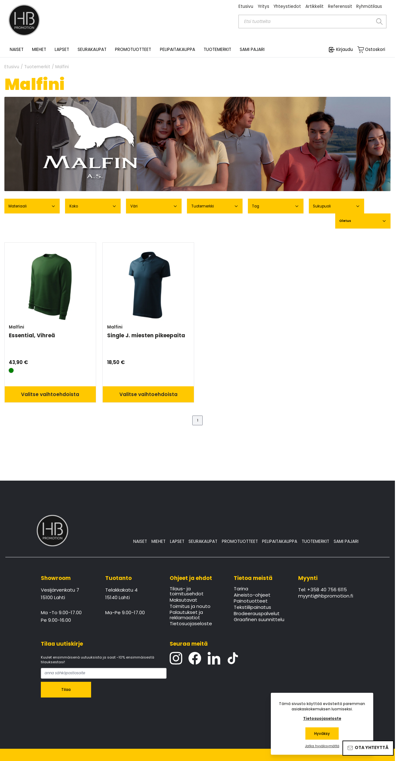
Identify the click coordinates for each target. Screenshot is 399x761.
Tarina (241, 589)
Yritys (263, 6)
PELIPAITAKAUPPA (279, 541)
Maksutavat (183, 600)
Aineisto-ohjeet (252, 595)
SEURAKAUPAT (92, 49)
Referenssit (340, 6)
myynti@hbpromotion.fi (325, 596)
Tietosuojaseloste (191, 624)
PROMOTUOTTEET (240, 541)
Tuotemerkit (37, 66)
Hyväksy (322, 733)
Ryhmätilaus (369, 6)
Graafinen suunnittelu (259, 620)
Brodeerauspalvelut (257, 614)
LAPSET (177, 541)
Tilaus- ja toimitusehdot (187, 591)
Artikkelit (314, 6)
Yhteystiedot (287, 6)
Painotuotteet (251, 601)
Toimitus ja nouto (190, 606)
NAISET (140, 541)
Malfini (62, 66)
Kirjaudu (344, 49)
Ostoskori (375, 49)
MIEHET (158, 541)
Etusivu (245, 6)
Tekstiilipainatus (252, 607)
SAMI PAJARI (252, 49)
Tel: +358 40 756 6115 (322, 590)
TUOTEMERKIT (315, 541)
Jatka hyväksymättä (322, 746)
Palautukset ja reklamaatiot (186, 615)
